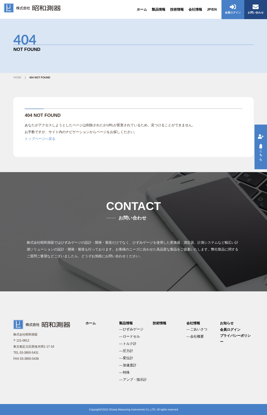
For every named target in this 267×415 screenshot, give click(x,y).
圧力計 (128, 351)
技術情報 (177, 9)
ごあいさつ (198, 329)
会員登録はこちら (260, 147)
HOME (17, 77)
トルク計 (130, 344)
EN (214, 9)
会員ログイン (230, 330)
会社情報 (195, 9)
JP (209, 9)
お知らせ (227, 323)
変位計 (128, 358)
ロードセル (131, 336)
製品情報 (158, 9)
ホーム (142, 9)
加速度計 (130, 365)
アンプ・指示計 (135, 379)
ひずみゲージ (133, 329)
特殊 (126, 372)
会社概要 (197, 336)
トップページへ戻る (40, 139)
